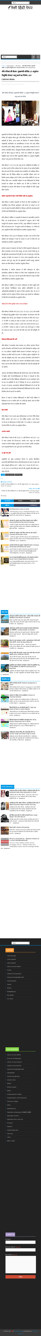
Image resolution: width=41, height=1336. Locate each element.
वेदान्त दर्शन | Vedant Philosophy (19, 827)
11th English (11, 959)
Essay (9, 970)
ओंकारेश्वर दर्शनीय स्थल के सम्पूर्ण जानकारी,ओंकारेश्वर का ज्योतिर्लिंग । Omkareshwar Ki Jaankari (24, 629)
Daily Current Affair (14, 966)
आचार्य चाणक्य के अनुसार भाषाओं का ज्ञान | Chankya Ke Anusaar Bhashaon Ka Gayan (24, 546)
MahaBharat (11, 991)
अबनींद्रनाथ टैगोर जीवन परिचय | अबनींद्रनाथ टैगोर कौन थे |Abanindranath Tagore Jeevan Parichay (25, 803)
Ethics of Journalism (14, 1062)
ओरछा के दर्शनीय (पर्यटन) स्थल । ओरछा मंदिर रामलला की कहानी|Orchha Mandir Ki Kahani (25, 617)
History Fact (11, 1080)
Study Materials (12, 1130)
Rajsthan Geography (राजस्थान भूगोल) (19, 1112)
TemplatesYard (18, 1331)
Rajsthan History (13, 1116)
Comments (33, 505)
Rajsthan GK (11, 1108)
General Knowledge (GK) (15, 977)
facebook (33, 501)
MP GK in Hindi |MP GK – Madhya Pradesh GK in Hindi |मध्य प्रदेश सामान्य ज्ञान (24, 839)
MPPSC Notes (11, 1087)
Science (10, 1123)
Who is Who (11, 1141)
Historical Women (13, 1076)
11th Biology (11, 956)
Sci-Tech (10, 999)
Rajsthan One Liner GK (15, 1119)
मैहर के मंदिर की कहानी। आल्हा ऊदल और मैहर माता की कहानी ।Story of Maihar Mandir (25, 653)
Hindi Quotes (11, 981)
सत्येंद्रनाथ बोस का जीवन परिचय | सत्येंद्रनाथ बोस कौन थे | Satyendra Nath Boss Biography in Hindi (25, 791)
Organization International (17, 1098)
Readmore (28, 515)
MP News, (21, 84)
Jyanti (9, 984)
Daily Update (10, 66)
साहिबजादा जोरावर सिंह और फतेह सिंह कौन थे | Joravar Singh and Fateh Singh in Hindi (22, 733)
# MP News (19, 475)
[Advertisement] (20, 33)
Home (3, 66)
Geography (11, 1073)
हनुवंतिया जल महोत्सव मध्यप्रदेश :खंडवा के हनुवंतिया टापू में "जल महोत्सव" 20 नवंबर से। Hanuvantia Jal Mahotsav (24, 666)
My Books (10, 995)
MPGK (9, 988)
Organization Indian (14, 1094)
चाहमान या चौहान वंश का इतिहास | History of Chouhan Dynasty (22, 696)
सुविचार (7, 505)
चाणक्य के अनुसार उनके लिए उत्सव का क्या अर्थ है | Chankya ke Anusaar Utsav (23, 533)
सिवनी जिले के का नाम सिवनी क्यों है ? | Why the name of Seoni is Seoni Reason (23, 708)
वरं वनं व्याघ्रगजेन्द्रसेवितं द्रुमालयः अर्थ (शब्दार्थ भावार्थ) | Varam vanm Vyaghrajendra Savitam (24, 558)
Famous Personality (14, 973)
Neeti (9, 1090)
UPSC (9, 1137)
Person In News (12, 1101)
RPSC (9, 1105)
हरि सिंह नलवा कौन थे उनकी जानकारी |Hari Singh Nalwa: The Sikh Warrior (23, 816)
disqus (20, 501)
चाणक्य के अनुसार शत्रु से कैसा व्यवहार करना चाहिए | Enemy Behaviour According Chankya (24, 521)
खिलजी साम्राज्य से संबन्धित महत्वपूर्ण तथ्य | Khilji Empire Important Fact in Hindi (23, 720)
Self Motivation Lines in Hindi (19, 509)
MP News (18, 66)
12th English (11, 963)
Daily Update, (15, 84)
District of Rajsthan (14, 1058)
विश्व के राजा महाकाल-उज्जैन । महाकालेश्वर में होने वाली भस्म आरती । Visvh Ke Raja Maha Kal (25, 641)
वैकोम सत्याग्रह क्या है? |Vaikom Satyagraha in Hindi (23, 684)
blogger (7, 501)
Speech (9, 1126)
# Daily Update (10, 475)
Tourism (10, 1133)
